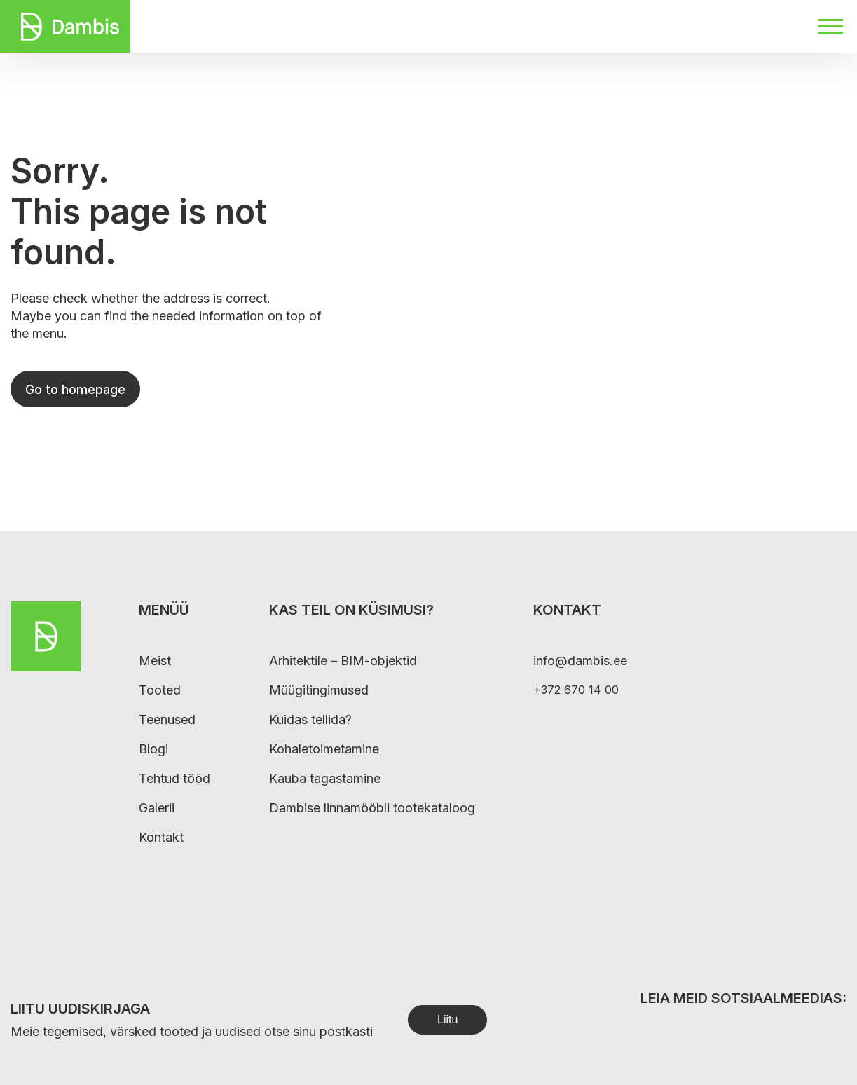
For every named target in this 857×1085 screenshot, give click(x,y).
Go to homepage (75, 389)
